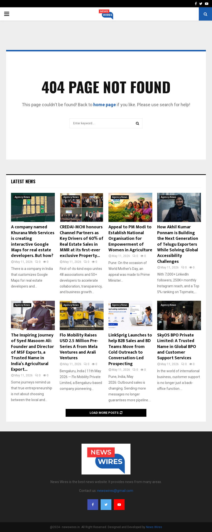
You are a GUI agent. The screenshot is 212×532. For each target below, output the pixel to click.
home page (104, 104)
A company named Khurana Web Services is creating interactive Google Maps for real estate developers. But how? (32, 241)
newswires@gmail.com (115, 491)
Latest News (23, 181)
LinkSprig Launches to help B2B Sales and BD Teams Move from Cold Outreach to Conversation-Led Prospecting (130, 350)
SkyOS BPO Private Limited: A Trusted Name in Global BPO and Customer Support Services (176, 347)
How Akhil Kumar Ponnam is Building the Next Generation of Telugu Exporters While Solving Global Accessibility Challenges (177, 244)
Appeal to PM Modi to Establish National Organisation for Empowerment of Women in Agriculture (130, 238)
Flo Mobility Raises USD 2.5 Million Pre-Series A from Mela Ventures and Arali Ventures (79, 347)
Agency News (22, 197)
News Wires (154, 527)
